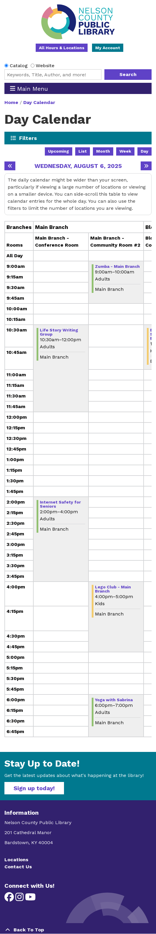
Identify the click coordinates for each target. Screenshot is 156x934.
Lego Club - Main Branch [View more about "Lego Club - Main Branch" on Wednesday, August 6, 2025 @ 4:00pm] (113, 589)
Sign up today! (34, 788)
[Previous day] (9, 165)
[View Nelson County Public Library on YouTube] (30, 899)
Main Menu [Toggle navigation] (29, 88)
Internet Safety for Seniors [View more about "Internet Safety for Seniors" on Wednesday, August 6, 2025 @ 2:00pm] (60, 504)
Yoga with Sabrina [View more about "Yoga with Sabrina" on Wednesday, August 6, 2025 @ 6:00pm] (114, 700)
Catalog (19, 65)
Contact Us (18, 866)
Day (144, 151)
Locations (16, 859)
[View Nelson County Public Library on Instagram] (20, 899)
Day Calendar (39, 102)
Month (103, 151)
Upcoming (58, 151)
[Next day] (146, 165)
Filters (28, 138)
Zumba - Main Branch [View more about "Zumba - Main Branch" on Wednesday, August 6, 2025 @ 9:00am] (117, 266)
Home (11, 102)
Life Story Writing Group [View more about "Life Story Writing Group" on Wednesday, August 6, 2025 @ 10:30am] (59, 332)
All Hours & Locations (61, 47)
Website (45, 65)
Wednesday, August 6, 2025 (78, 165)
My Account (107, 47)
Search (128, 74)
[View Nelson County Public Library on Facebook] (9, 899)
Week (125, 151)
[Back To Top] (78, 930)
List (82, 151)
